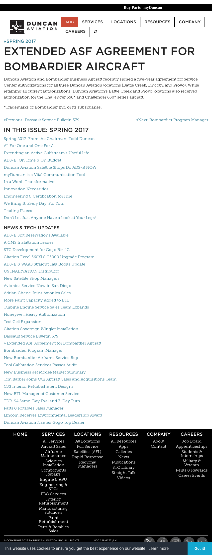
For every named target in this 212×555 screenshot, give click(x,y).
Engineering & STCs (53, 487)
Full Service (88, 446)
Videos (123, 478)
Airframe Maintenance (53, 454)
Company (159, 434)
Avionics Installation (53, 463)
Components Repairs (53, 472)
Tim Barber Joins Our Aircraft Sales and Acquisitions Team (60, 379)
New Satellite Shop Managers (32, 278)
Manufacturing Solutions (53, 510)
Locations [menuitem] (123, 22)
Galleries (123, 452)
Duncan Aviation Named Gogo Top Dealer (44, 422)
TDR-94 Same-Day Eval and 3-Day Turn (42, 400)
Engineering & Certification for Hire (38, 196)
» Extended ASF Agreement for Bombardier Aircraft (52, 343)
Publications (124, 462)
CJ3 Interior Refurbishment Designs (39, 386)
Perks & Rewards (192, 470)
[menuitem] (95, 31)
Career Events (191, 476)
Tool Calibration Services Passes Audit (40, 364)
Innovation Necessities (26, 188)
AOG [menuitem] (70, 22)
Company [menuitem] (190, 22)
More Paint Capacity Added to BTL (36, 300)
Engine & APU (53, 480)
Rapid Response (87, 457)
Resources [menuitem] (157, 22)
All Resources (123, 441)
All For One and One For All (30, 145)
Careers (192, 434)
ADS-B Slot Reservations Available (36, 235)
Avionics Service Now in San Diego (37, 285)
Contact (158, 446)
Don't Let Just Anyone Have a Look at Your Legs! (50, 217)
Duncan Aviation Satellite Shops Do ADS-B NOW (50, 167)
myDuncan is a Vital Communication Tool (44, 174)
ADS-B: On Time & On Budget (32, 160)
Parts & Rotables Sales (53, 529)
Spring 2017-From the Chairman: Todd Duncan (49, 138)
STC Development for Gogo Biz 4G (37, 249)
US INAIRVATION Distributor (31, 271)
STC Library (123, 468)
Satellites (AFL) (87, 452)
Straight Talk (123, 473)
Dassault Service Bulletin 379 (31, 336)
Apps (123, 446)
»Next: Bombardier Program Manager (172, 120)
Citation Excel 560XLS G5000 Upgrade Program (49, 256)
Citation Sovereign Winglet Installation (41, 328)
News (123, 457)
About (158, 441)
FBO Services (53, 494)
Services (53, 434)
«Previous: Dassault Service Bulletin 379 (41, 120)
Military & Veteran (192, 463)
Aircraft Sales (53, 446)
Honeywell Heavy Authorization (34, 314)
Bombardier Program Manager (33, 350)
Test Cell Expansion (22, 321)
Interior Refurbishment (53, 501)
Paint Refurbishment (53, 520)
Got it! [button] (200, 548)
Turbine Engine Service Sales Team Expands (46, 307)
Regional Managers (87, 464)
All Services (53, 441)
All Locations (87, 441)
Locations (87, 434)
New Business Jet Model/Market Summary (45, 372)
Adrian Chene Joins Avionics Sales (37, 292)
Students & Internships (192, 454)
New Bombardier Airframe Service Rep (41, 357)
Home (20, 434)
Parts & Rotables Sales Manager (33, 408)
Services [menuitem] (92, 22)
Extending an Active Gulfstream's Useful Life (46, 152)
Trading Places (18, 210)
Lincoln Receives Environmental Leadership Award (53, 415)
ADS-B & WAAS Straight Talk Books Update (44, 264)
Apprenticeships (192, 446)
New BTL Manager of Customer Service (41, 393)
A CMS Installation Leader (28, 242)
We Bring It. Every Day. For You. (34, 203)
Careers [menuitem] (75, 31)
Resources (123, 434)
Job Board (192, 441)
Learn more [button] (158, 548)
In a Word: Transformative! (29, 181)
